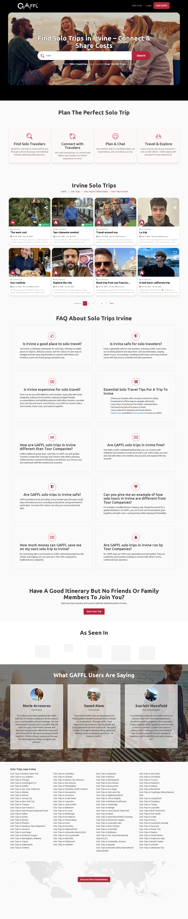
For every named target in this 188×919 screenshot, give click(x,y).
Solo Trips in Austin (19, 817)
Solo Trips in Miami (104, 814)
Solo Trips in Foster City (150, 829)
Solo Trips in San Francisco (22, 807)
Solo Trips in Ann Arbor (149, 774)
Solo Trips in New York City (22, 801)
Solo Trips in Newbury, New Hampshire (27, 826)
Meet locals (116, 413)
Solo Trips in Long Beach (150, 798)
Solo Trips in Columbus (63, 774)
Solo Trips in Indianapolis (21, 844)
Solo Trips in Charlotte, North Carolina (70, 789)
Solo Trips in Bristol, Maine (151, 841)
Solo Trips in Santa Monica (151, 835)
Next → (113, 303)
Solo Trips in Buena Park (107, 786)
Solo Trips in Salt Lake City (108, 792)
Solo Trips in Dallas (19, 814)
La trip (143, 232)
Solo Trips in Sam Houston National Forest (29, 811)
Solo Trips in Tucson (148, 780)
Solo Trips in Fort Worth (150, 814)
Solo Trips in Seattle (19, 786)
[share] (46, 207)
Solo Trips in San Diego (20, 832)
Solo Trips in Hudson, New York (24, 774)
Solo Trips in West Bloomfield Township (114, 817)
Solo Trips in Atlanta (19, 792)
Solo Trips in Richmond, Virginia (110, 820)
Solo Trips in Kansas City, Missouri (68, 780)
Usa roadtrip (17, 282)
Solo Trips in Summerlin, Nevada (153, 823)
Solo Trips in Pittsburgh (63, 814)
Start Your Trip (94, 611)
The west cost (18, 232)
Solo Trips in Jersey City (21, 798)
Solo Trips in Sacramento (64, 792)
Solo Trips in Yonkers (19, 847)
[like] (46, 202)
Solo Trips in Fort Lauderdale (66, 835)
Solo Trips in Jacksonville (64, 804)
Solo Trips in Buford (105, 777)
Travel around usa (107, 232)
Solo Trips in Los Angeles (21, 777)
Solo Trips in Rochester (149, 789)
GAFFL (64, 191)
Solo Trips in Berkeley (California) (111, 801)
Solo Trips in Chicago (19, 780)
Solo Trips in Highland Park (65, 829)
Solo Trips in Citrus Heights (108, 798)
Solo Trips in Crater (148, 817)
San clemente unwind (66, 232)
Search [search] (141, 55)
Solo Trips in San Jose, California (25, 789)
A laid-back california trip (154, 282)
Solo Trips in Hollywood (64, 841)
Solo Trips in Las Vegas (106, 789)
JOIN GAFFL (161, 5)
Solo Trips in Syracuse (149, 826)
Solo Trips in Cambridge (107, 804)
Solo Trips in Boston (19, 820)
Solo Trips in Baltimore (63, 807)
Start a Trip (137, 5)
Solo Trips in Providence (64, 817)
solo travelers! (138, 413)
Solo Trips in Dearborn (149, 783)
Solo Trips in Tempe (148, 804)
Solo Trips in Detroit (148, 786)
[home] (27, 6)
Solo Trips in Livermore (63, 795)
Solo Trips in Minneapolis (107, 780)
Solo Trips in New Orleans (108, 826)
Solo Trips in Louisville (149, 807)
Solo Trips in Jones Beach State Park (112, 811)
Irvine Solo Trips (94, 185)
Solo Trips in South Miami (64, 798)
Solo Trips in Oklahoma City (151, 847)
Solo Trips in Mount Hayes (65, 820)
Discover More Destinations (94, 879)
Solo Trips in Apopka (105, 844)
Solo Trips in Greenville (106, 829)
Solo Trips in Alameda (106, 774)
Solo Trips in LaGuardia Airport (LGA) (69, 832)
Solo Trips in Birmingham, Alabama (25, 838)
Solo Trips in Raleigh (105, 807)
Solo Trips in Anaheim (63, 844)
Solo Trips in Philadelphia (64, 786)
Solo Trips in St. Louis (63, 811)
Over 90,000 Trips (115, 64)
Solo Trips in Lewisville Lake (109, 823)
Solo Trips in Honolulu (63, 826)
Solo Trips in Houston (20, 829)
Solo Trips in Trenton (19, 804)
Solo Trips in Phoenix (19, 823)
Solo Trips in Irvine (61, 823)
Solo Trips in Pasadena (149, 801)
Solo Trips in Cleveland (149, 777)
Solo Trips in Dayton (148, 832)
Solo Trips (75, 191)
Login (148, 5)
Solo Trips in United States (96, 191)
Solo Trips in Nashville (63, 838)
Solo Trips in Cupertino (63, 801)
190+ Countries (78, 64)
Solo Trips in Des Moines (107, 783)
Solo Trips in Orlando (62, 777)
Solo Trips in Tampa (19, 841)
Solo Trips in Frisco (147, 820)
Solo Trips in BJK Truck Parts (152, 811)
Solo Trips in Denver (19, 795)
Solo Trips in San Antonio (64, 783)
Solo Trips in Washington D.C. (23, 783)
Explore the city (62, 282)
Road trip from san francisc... (113, 282)
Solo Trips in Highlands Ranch (109, 795)
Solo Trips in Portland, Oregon (24, 835)
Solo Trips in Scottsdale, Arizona (111, 841)
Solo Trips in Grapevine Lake (152, 838)
